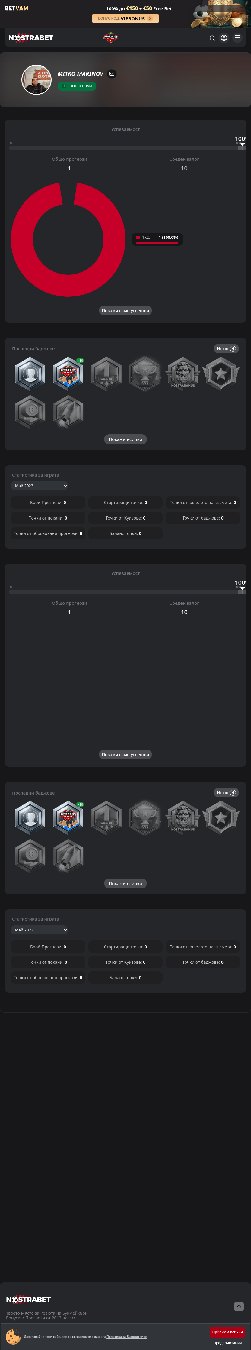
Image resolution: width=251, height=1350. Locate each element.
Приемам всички (227, 1332)
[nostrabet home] (28, 1299)
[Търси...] (212, 38)
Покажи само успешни (125, 310)
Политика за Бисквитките (126, 1337)
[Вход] (224, 38)
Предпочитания (227, 1342)
